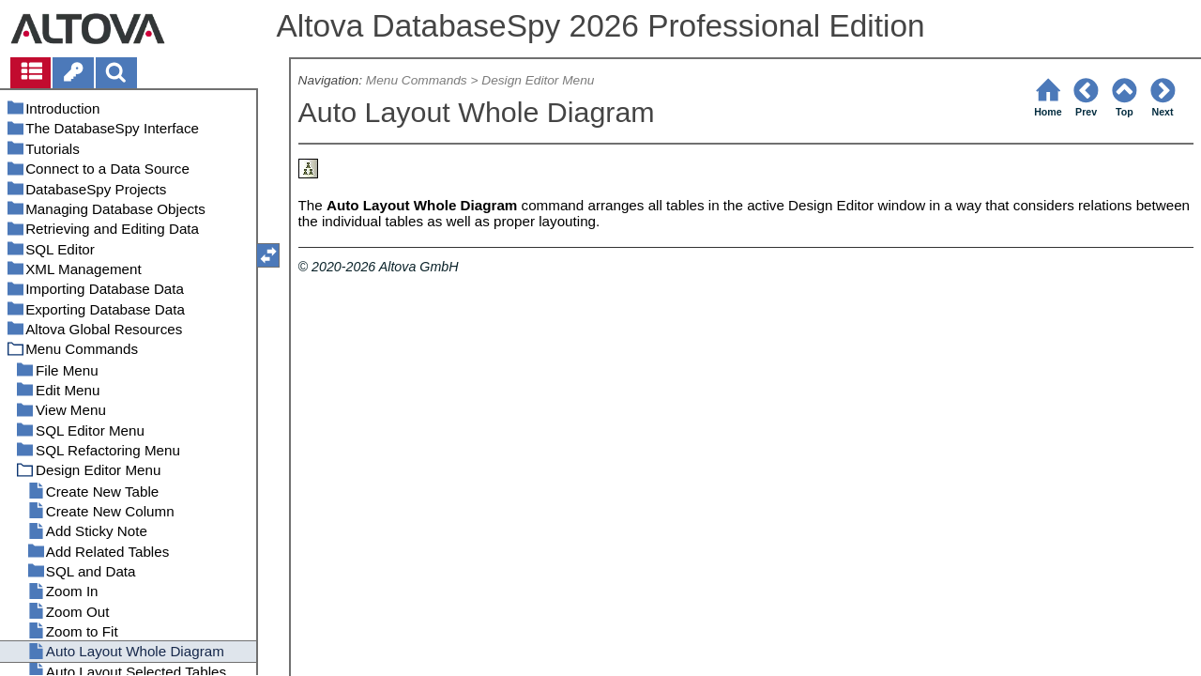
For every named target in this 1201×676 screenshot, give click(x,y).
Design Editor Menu (537, 80)
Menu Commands (416, 80)
